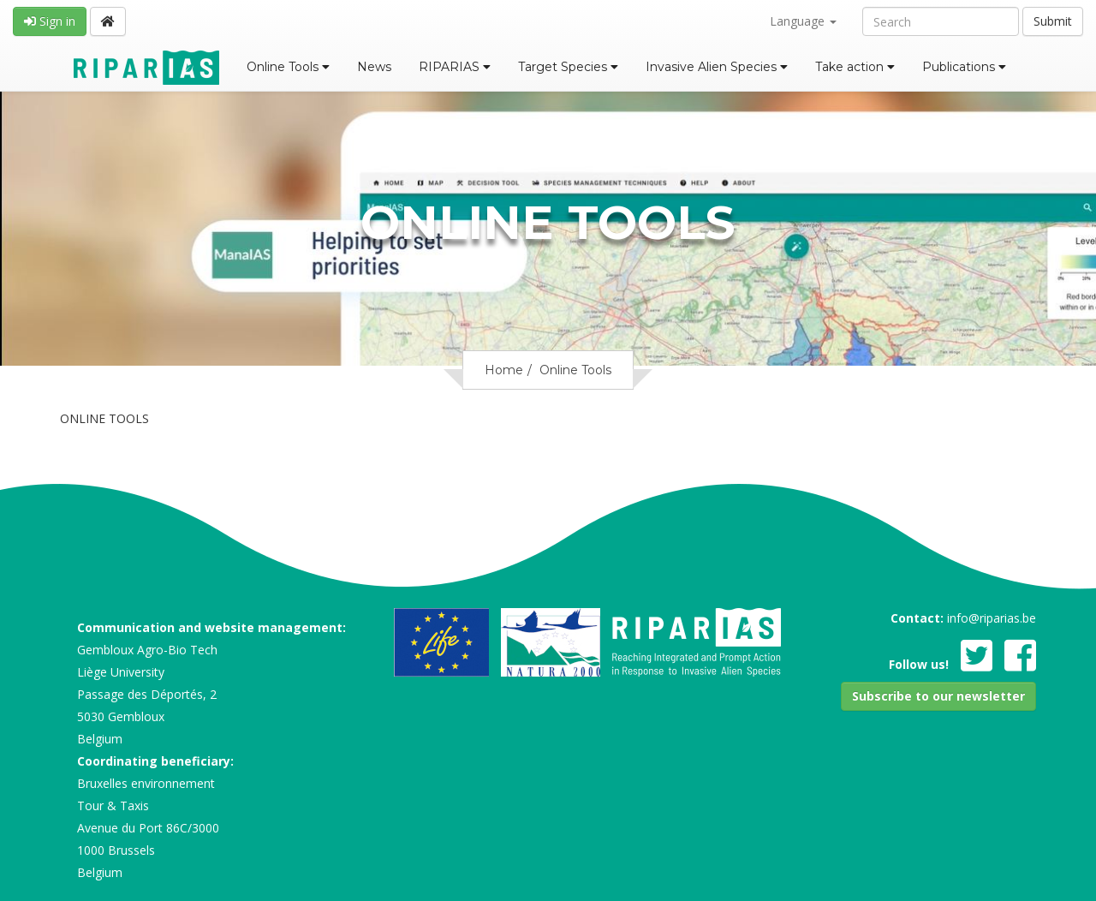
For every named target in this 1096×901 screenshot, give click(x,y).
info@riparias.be (991, 618)
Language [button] (803, 21)
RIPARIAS (455, 67)
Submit (1052, 21)
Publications (964, 67)
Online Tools (288, 67)
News (374, 67)
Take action (855, 67)
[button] (938, 696)
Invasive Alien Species (717, 67)
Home (504, 370)
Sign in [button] (49, 21)
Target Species (568, 67)
